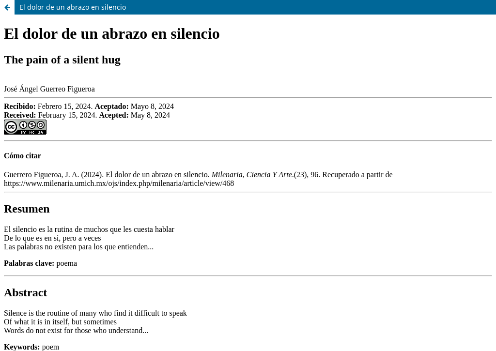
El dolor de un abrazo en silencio (72, 7)
